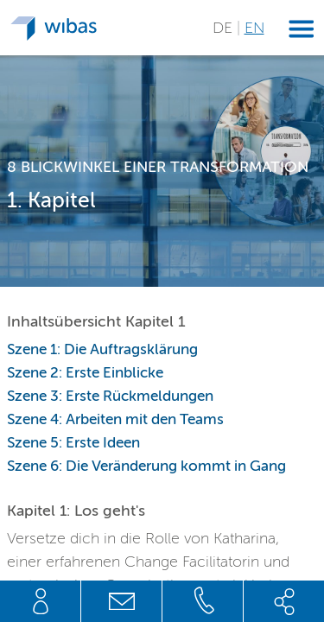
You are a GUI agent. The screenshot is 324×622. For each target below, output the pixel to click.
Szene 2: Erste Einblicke (85, 373)
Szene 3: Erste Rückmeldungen (110, 396)
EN (254, 27)
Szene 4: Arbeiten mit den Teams (115, 419)
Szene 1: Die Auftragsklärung (102, 349)
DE (225, 27)
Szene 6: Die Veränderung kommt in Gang (146, 466)
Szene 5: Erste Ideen (73, 443)
